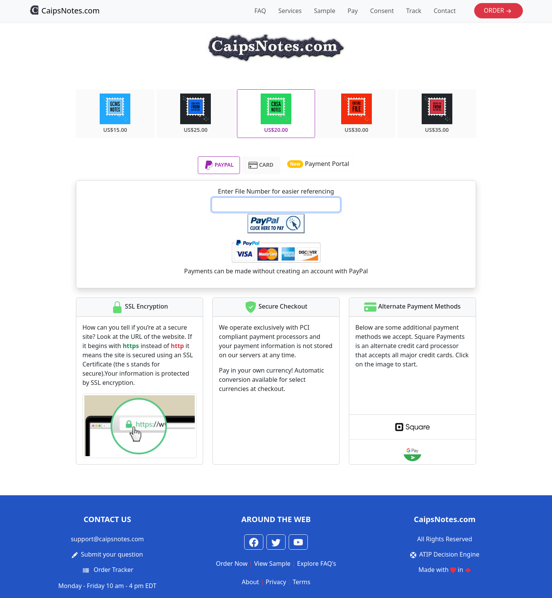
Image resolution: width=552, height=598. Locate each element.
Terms (301, 582)
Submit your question (112, 554)
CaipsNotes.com (64, 10)
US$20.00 (276, 113)
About (250, 582)
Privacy (276, 582)
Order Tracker (113, 569)
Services (290, 11)
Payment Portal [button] (318, 163)
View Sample (272, 563)
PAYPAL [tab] (219, 165)
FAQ (260, 11)
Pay (353, 11)
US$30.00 (356, 113)
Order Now (232, 563)
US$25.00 (195, 113)
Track (414, 11)
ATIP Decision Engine (449, 554)
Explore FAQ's (316, 563)
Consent (382, 11)
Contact (445, 11)
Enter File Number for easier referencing (276, 191)
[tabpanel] (276, 234)
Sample (324, 11)
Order (498, 11)
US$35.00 (437, 113)
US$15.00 (115, 113)
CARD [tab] (260, 165)
